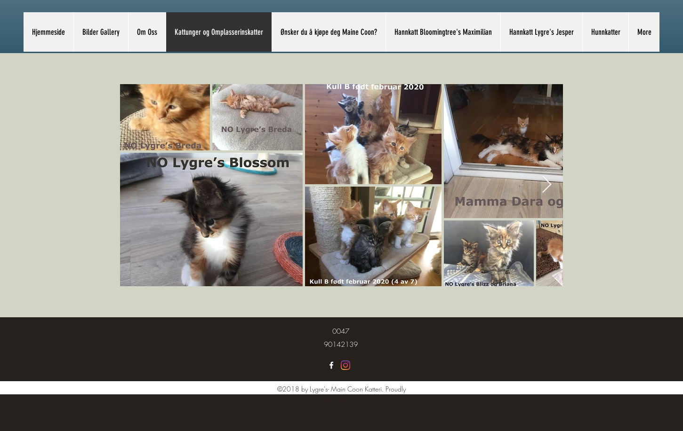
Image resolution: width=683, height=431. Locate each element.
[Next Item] (546, 185)
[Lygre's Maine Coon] (331, 365)
